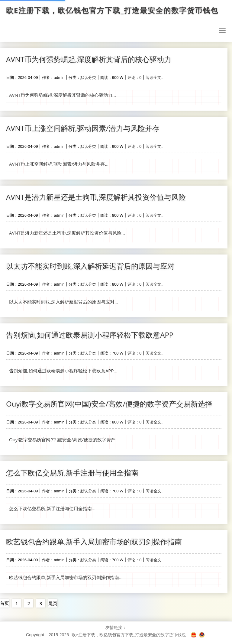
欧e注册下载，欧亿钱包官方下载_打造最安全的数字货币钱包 (112, 10)
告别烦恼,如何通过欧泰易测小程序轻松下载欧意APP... (63, 371)
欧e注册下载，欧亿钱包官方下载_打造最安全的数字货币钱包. (129, 634)
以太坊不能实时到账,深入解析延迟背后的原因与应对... (63, 302)
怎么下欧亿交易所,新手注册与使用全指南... (52, 508)
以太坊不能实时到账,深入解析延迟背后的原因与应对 (90, 266)
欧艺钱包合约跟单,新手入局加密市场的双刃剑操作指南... (66, 577)
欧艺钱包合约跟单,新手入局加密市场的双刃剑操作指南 (94, 541)
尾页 (52, 603)
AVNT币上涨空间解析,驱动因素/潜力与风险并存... (58, 164)
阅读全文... (155, 77)
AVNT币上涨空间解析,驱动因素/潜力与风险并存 (83, 128)
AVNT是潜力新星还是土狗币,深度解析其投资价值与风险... (67, 233)
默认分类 (88, 77)
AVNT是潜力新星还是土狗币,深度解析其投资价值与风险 (96, 197)
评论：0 (134, 77)
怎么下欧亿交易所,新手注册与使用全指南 (72, 473)
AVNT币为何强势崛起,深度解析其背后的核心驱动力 (88, 59)
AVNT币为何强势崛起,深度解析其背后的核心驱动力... (62, 95)
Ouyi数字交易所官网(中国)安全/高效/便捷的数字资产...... (66, 439)
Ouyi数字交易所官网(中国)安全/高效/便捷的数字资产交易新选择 (109, 404)
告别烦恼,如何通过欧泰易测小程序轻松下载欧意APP (89, 335)
